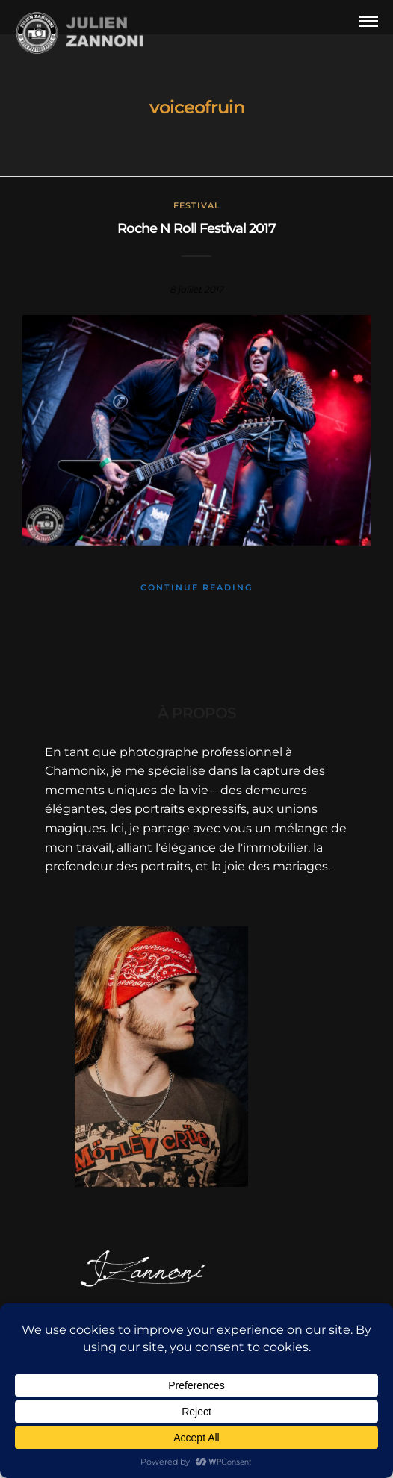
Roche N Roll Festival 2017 (196, 228)
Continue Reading (196, 587)
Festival (196, 205)
